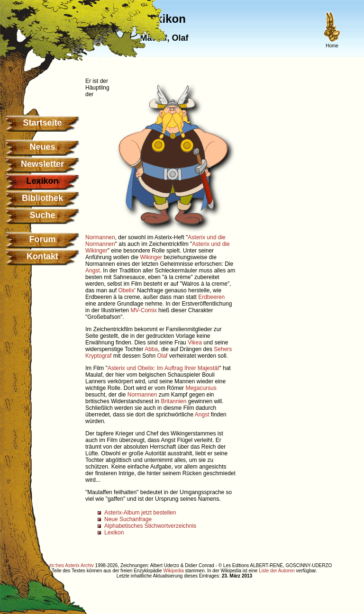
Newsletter (42, 164)
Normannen (100, 237)
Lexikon (114, 532)
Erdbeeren (211, 297)
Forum (42, 239)
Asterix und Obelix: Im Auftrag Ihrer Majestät (163, 368)
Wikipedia (173, 570)
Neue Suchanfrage (128, 519)
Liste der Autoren (277, 570)
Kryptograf (98, 355)
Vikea (195, 342)
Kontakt (42, 256)
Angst (92, 270)
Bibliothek (42, 198)
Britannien (173, 401)
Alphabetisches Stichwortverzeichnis (150, 526)
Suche (42, 215)
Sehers (223, 349)
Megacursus (200, 388)
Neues (42, 147)
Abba (151, 349)
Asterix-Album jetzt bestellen (140, 512)
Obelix (126, 290)
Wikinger (151, 257)
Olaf (162, 355)
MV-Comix (143, 310)
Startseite (42, 122)
